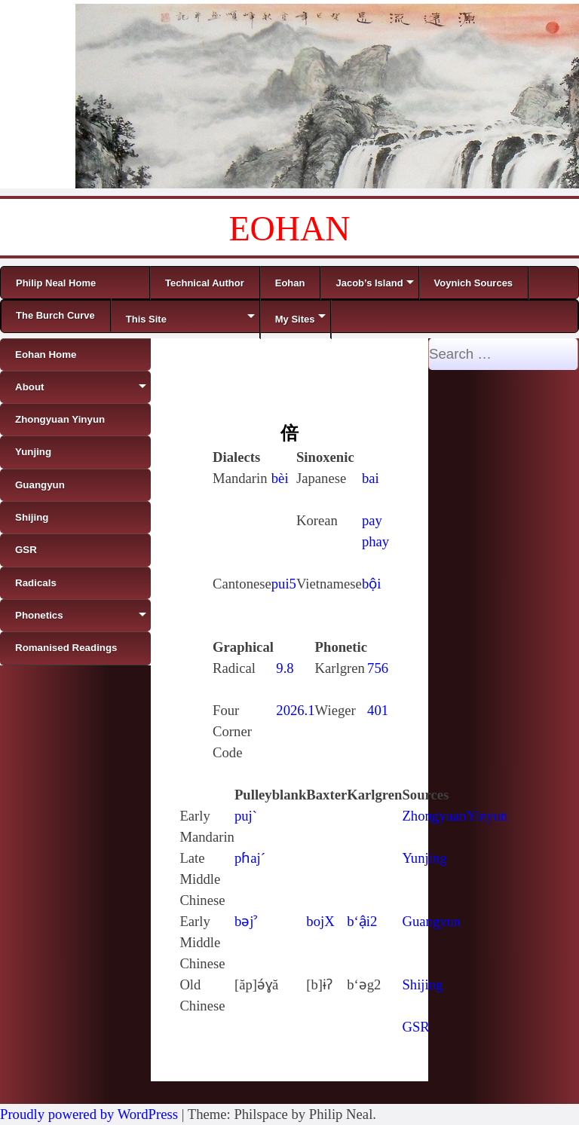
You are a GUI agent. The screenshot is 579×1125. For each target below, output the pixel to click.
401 (377, 710)
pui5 (283, 584)
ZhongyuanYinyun (454, 816)
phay (375, 541)
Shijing (422, 984)
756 (377, 668)
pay (372, 520)
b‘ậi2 (362, 921)
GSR (415, 1027)
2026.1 (295, 710)
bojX (320, 921)
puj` (245, 816)
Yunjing (424, 858)
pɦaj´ (249, 858)
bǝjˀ (246, 921)
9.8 (284, 668)
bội (371, 584)
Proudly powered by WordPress (89, 1114)
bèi (280, 478)
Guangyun (431, 921)
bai (370, 478)
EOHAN (290, 228)
